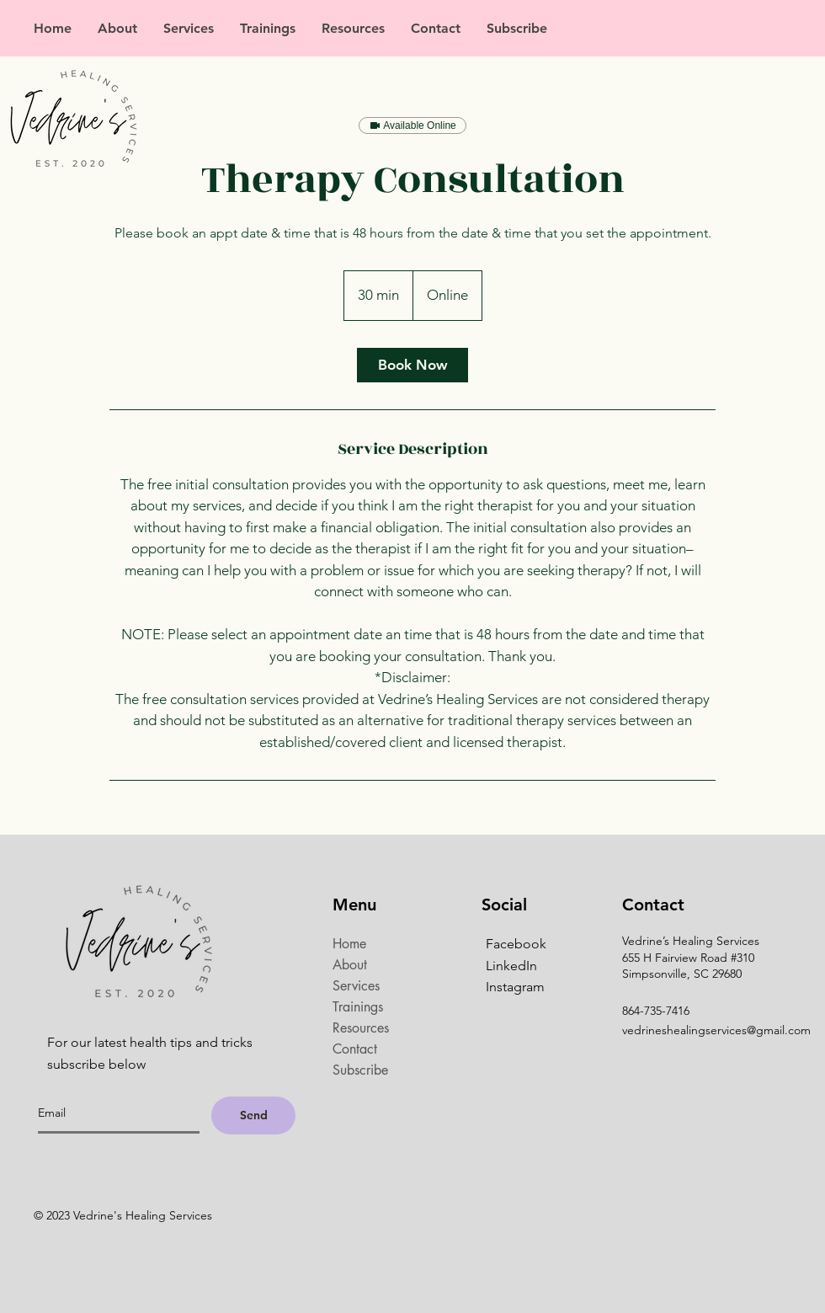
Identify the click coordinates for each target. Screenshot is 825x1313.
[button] (188, 29)
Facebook (516, 944)
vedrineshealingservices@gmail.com (716, 1030)
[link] (412, 365)
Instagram (515, 987)
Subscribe (360, 1070)
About (350, 965)
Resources (361, 1028)
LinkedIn (511, 966)
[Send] (253, 1115)
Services (356, 986)
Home (349, 944)
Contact (355, 1049)
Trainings (358, 1007)
